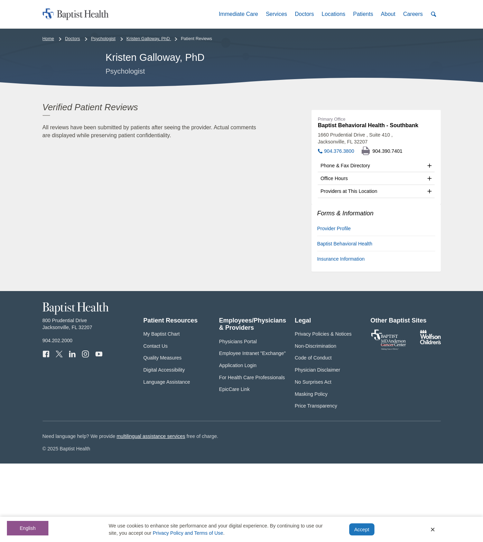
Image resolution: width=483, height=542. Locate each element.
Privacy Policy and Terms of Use (188, 533)
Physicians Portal (238, 419)
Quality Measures (162, 436)
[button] (238, 14)
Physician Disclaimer (317, 448)
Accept (361, 529)
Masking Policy (311, 472)
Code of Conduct (313, 436)
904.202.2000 (58, 419)
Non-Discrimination (315, 424)
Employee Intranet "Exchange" (252, 431)
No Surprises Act (313, 460)
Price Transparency (316, 484)
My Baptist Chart (161, 412)
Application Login (238, 444)
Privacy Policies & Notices (323, 412)
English (28, 528)
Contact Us (155, 424)
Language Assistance (166, 460)
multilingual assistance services (151, 514)
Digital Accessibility (164, 448)
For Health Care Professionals (252, 455)
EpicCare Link (234, 467)
